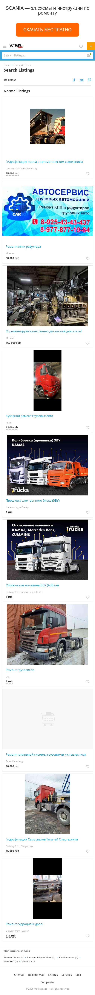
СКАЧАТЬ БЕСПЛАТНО (47, 29)
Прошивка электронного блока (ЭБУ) (33, 500)
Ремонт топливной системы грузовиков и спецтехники (46, 754)
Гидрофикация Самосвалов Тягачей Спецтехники (42, 839)
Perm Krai (9, 961)
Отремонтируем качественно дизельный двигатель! (44, 331)
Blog (78, 974)
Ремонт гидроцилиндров (24, 924)
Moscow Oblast (12, 957)
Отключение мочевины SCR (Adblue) (32, 585)
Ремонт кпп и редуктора (23, 246)
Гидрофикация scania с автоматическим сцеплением (44, 162)
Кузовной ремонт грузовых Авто (29, 416)
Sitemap (19, 974)
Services (67, 974)
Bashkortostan (66, 957)
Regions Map (36, 974)
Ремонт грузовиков (20, 670)
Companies (48, 982)
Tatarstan (27, 961)
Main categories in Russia (17, 950)
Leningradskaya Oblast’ (39, 957)
